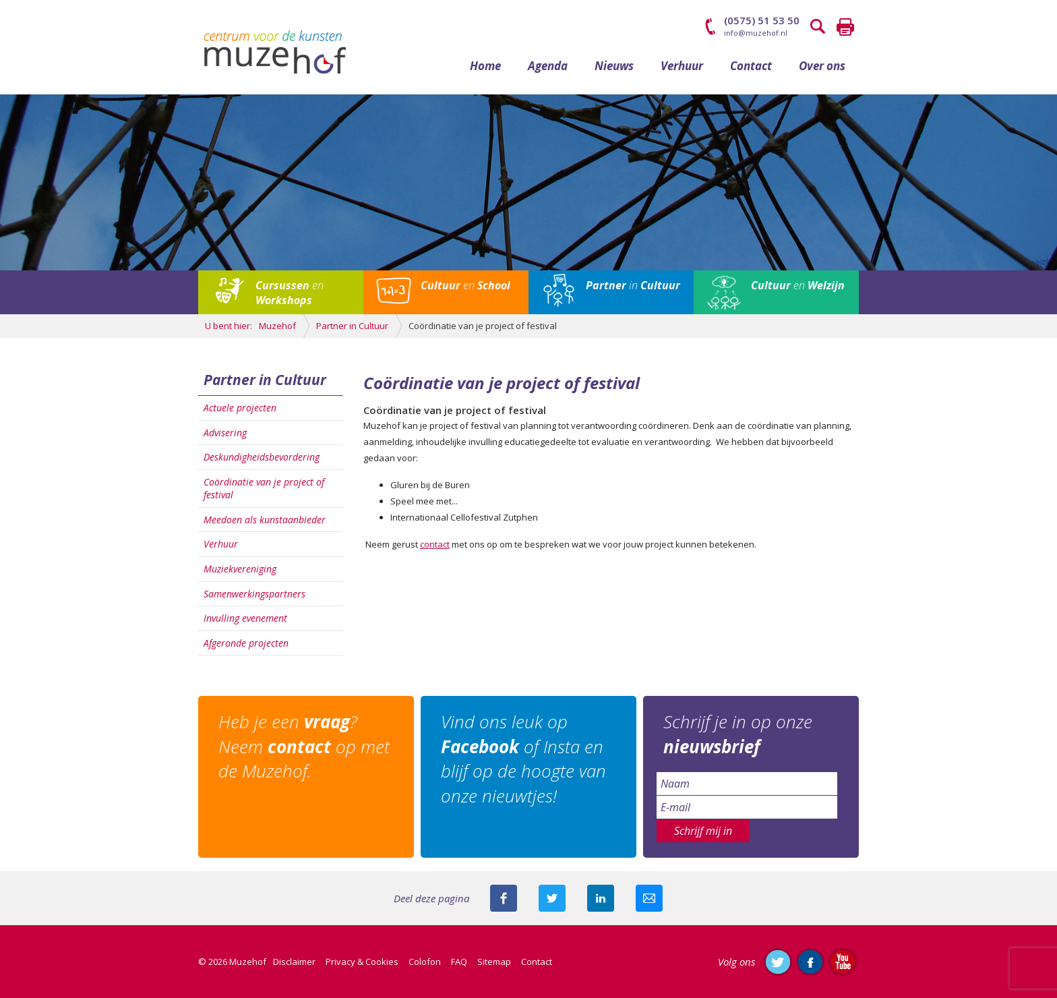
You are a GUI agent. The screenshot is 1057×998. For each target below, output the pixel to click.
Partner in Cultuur (265, 379)
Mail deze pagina (649, 898)
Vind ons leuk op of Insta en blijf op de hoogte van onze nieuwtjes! (523, 758)
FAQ (459, 962)
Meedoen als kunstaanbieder (265, 519)
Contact (751, 66)
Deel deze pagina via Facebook (503, 898)
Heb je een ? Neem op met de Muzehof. (304, 746)
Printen (845, 26)
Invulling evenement (245, 618)
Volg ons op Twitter (778, 961)
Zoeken (818, 26)
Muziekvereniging (240, 568)
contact (435, 544)
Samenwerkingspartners (254, 593)
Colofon (425, 962)
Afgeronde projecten (246, 643)
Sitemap (494, 962)
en (289, 292)
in (633, 285)
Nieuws (614, 66)
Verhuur (682, 66)
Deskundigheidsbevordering (262, 456)
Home (485, 66)
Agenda (548, 66)
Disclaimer (294, 962)
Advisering (225, 432)
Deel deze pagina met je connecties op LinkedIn (600, 898)
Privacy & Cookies (362, 962)
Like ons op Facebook (810, 961)
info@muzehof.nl (755, 33)
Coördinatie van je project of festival (264, 488)
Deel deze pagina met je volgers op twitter (552, 898)
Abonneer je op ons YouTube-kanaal (842, 961)
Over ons (822, 66)
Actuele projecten (240, 407)
